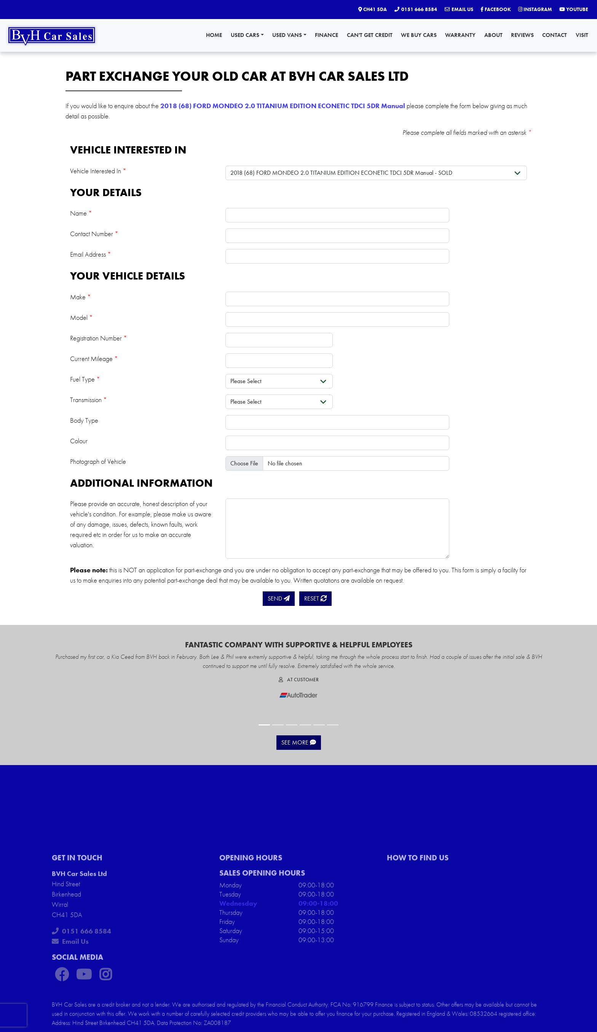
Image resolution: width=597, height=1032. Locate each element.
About (493, 35)
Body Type (84, 420)
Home (214, 35)
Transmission (88, 399)
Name (81, 213)
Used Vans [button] (289, 35)
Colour (79, 440)
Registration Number (98, 338)
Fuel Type (85, 379)
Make (80, 296)
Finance (326, 35)
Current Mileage (94, 358)
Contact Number (94, 233)
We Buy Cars (419, 35)
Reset (315, 598)
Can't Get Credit (370, 35)
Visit (582, 35)
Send (279, 598)
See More (298, 742)
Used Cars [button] (247, 35)
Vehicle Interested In (98, 170)
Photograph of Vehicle (98, 461)
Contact (554, 35)
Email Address (90, 254)
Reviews (522, 35)
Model (81, 317)
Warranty (460, 35)
